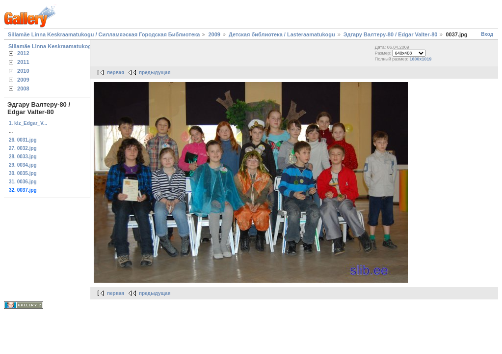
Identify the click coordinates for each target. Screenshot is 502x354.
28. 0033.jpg (23, 156)
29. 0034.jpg (23, 165)
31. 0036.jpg (23, 181)
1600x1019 (420, 59)
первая (115, 72)
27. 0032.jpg (23, 148)
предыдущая (155, 72)
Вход (487, 34)
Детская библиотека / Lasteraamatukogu (282, 34)
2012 (23, 53)
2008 (23, 88)
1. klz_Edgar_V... (28, 123)
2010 (23, 71)
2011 (23, 62)
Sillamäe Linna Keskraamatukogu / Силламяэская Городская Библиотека (104, 34)
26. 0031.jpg (23, 140)
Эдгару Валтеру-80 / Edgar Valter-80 (390, 34)
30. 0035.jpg (23, 173)
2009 (214, 34)
